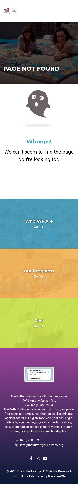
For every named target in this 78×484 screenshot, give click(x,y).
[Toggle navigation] (71, 11)
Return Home (39, 180)
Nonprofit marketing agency (29, 476)
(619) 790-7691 (30, 440)
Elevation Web (57, 476)
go (36, 227)
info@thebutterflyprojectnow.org (41, 445)
